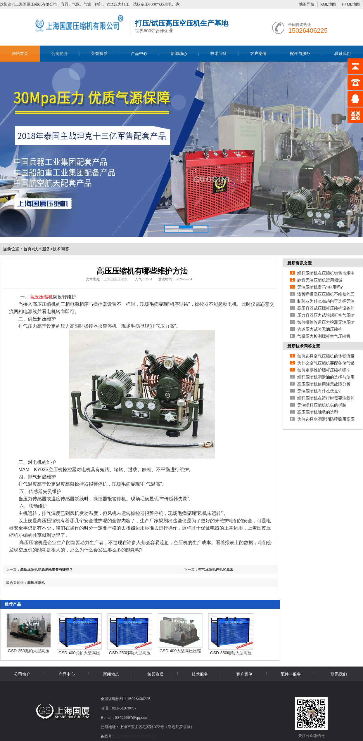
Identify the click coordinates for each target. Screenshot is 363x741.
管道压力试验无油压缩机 (319, 329)
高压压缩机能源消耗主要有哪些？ (46, 570)
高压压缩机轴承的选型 (317, 412)
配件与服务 (300, 53)
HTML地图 (351, 4)
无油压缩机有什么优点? (318, 391)
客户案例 (258, 53)
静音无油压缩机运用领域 (319, 280)
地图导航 (306, 4)
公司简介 (59, 53)
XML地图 (328, 4)
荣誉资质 (99, 53)
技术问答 (218, 53)
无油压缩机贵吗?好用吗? (320, 287)
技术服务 (42, 249)
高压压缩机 (36, 583)
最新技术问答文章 (303, 346)
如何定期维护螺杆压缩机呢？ (323, 370)
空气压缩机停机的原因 (215, 570)
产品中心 (139, 53)
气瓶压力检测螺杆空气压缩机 (323, 336)
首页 (28, 249)
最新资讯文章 (299, 263)
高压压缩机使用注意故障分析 (323, 384)
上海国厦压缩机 (115, 279)
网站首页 (20, 53)
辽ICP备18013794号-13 (136, 736)
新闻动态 (179, 53)
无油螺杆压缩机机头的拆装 (321, 405)
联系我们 (342, 53)
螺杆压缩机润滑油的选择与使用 (326, 377)
